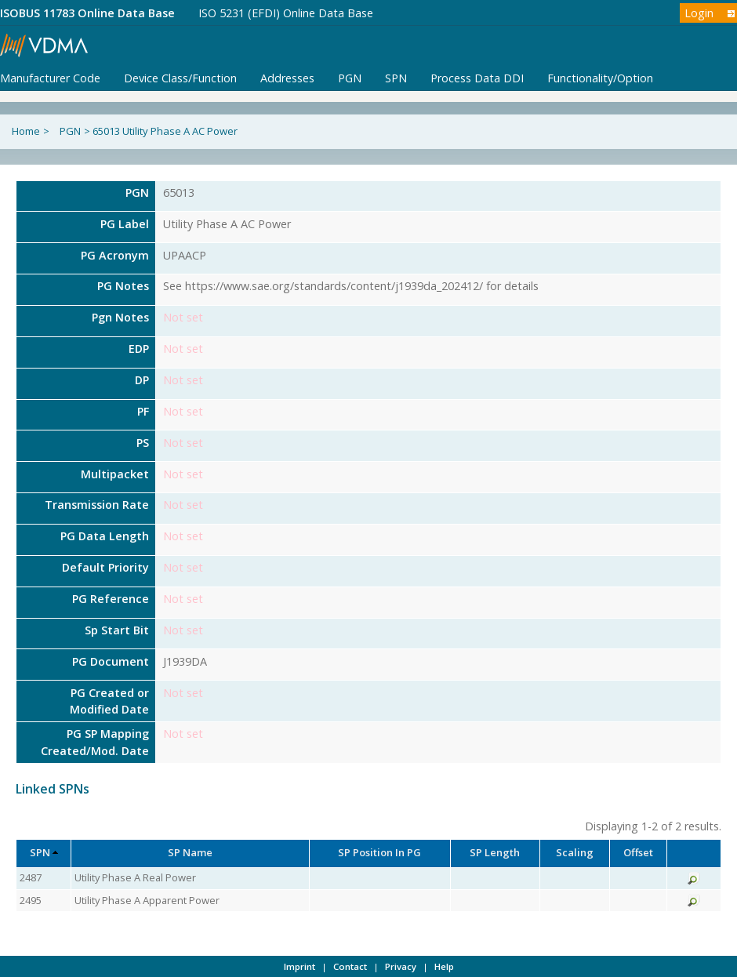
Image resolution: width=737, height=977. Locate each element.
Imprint (299, 966)
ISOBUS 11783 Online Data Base (87, 12)
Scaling (575, 852)
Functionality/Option (600, 78)
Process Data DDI (477, 78)
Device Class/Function (180, 78)
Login (698, 12)
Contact (350, 966)
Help (444, 966)
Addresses (287, 78)
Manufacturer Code (50, 78)
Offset (638, 852)
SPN (396, 78)
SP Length (495, 852)
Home (26, 131)
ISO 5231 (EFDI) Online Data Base (285, 12)
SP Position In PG (379, 852)
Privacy (400, 966)
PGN (349, 78)
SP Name (190, 852)
